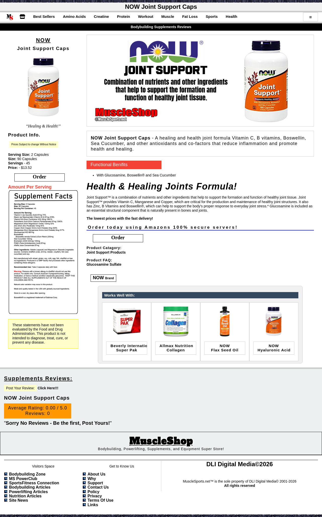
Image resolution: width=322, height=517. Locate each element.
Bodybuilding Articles (30, 487)
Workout (145, 16)
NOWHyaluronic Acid (274, 348)
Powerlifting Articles (28, 492)
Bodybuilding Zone (27, 474)
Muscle (167, 16)
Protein (123, 16)
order (39, 176)
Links (93, 505)
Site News (18, 500)
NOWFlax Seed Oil (224, 348)
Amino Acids (74, 16)
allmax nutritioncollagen (176, 348)
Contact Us (98, 487)
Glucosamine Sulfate (104, 264)
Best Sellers (44, 16)
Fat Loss (190, 16)
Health (231, 16)
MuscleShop (161, 441)
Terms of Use (100, 500)
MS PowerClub (23, 479)
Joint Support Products (106, 252)
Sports (212, 16)
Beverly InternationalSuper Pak (128, 348)
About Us (96, 474)
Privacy (95, 496)
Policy (93, 492)
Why (92, 479)
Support (95, 483)
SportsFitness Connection (34, 483)
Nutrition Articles (25, 496)
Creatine (101, 16)
